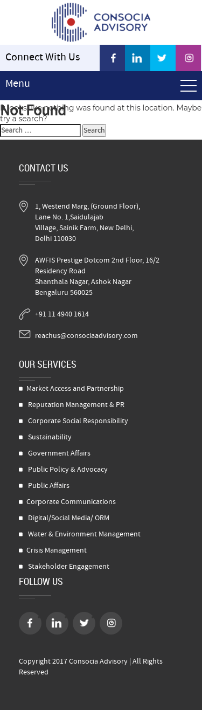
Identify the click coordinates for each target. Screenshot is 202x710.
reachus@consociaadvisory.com (86, 336)
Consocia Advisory (98, 661)
